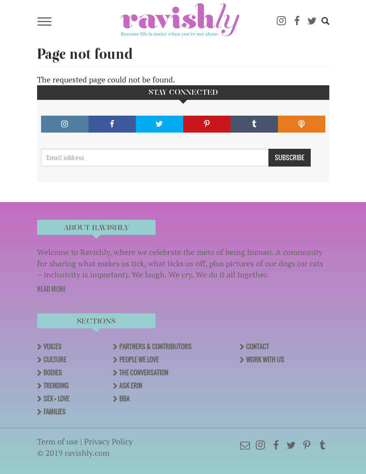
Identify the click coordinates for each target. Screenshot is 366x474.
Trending (55, 385)
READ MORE (51, 289)
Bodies (52, 372)
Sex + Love (56, 398)
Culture (54, 359)
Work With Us (265, 359)
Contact (257, 346)
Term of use (57, 441)
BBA (124, 398)
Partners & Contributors (155, 346)
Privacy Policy (108, 441)
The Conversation (143, 372)
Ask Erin (130, 385)
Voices (52, 346)
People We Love (139, 359)
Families (54, 411)
